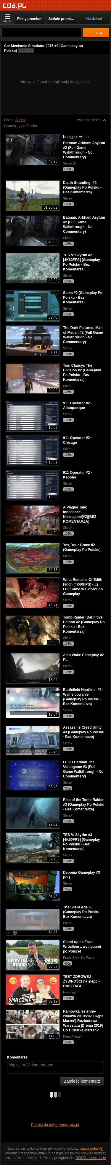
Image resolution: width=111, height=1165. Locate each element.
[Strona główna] (14, 5)
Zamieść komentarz (82, 1081)
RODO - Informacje (90, 1158)
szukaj (96, 32)
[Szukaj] (41, 32)
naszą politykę (91, 1148)
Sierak (20, 120)
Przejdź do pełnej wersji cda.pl (55, 1125)
